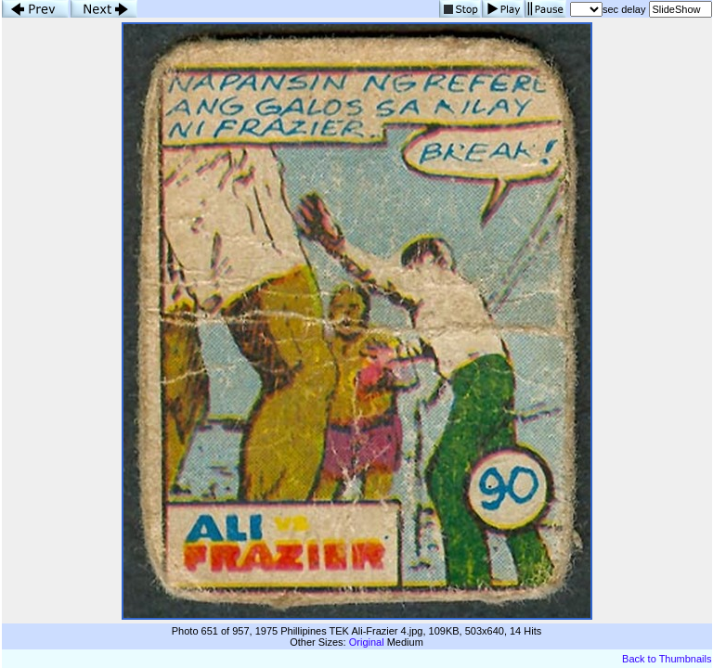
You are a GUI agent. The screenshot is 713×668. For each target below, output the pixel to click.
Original (366, 642)
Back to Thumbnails (666, 658)
